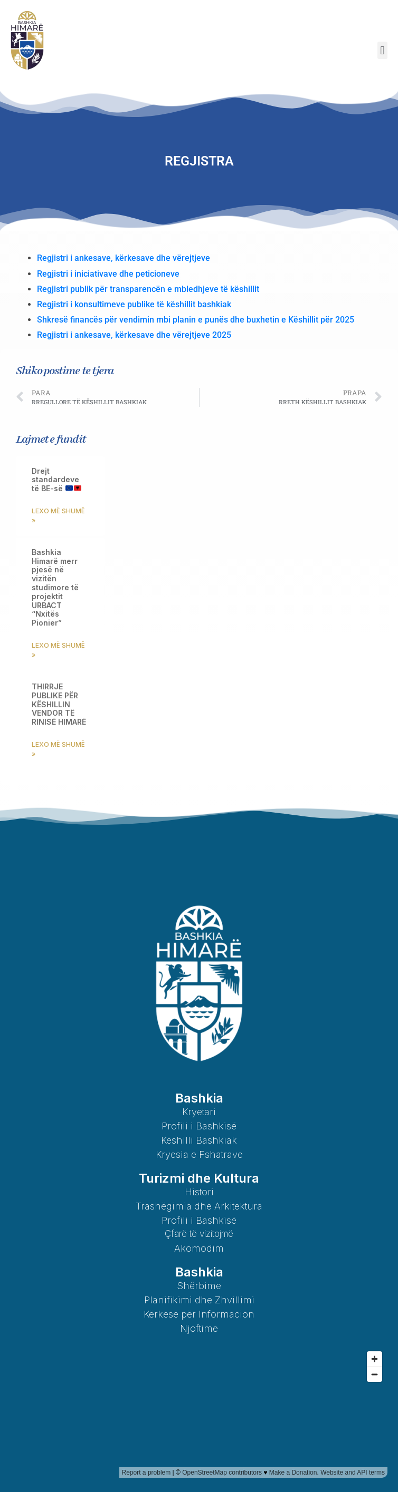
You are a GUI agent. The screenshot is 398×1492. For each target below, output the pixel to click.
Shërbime (199, 1285)
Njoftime (199, 1328)
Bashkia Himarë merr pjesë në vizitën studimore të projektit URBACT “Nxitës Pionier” (55, 587)
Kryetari (199, 1111)
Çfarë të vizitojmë (199, 1233)
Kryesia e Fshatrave (199, 1154)
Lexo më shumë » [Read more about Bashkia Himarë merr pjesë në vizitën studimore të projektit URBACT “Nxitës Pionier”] (58, 650)
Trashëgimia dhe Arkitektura (199, 1206)
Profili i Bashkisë (199, 1126)
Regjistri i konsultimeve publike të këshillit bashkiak (134, 304)
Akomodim (199, 1248)
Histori (199, 1191)
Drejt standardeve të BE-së (56, 479)
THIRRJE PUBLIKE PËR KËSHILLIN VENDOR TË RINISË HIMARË (59, 704)
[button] (382, 50)
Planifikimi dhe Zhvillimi (199, 1299)
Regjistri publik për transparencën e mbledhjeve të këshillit (149, 289)
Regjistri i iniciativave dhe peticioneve (109, 274)
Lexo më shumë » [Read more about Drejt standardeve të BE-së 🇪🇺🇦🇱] (58, 515)
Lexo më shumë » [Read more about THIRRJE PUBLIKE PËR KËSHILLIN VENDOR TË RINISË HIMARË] (58, 749)
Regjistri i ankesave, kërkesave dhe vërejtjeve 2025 (134, 335)
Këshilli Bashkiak (199, 1140)
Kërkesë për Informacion (199, 1314)
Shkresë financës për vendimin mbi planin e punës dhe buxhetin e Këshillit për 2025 (195, 320)
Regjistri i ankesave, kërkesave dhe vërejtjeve (123, 258)
